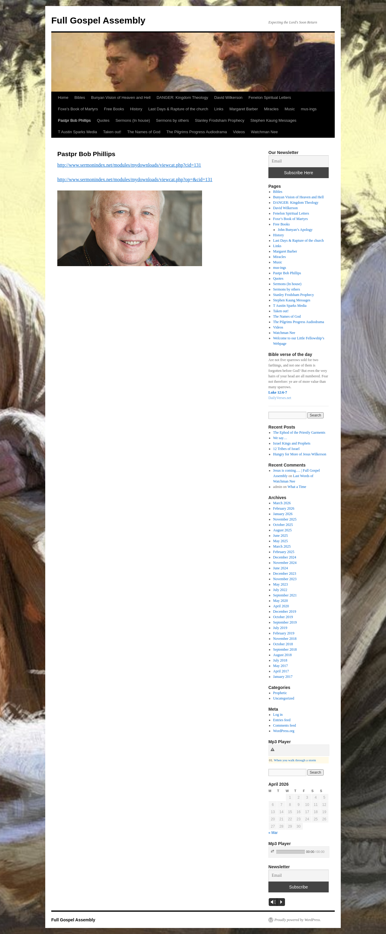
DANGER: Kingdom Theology (182, 97)
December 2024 (284, 557)
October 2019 (283, 617)
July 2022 (280, 590)
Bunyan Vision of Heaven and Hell (120, 97)
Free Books (114, 109)
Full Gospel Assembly (98, 20)
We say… (280, 438)
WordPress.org (283, 731)
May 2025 (280, 541)
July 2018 (280, 660)
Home (63, 97)
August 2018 (282, 655)
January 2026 (283, 514)
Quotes (103, 120)
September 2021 (285, 595)
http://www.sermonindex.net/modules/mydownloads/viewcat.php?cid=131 (129, 165)
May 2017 (280, 666)
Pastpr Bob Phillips (74, 120)
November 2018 (285, 639)
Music (290, 109)
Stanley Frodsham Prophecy (219, 120)
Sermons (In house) (132, 120)
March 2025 (282, 546)
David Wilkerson (228, 97)
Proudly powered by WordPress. (297, 920)
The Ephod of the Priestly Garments (299, 432)
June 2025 (280, 535)
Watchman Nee (264, 132)
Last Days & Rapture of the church (178, 109)
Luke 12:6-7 (277, 392)
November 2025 (285, 519)
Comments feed (284, 725)
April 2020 (281, 606)
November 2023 (285, 579)
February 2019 (283, 633)
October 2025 (283, 525)
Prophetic (280, 693)
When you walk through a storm (295, 760)
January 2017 (283, 677)
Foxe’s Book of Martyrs (78, 109)
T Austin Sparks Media (77, 132)
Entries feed (282, 720)
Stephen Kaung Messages (273, 120)
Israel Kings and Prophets (292, 443)
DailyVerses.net (279, 398)
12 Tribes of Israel (286, 449)
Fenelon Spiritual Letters (269, 97)
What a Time (296, 487)
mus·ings (309, 109)
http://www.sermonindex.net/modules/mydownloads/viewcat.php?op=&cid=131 (134, 179)
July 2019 (280, 628)
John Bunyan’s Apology (295, 230)
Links (218, 109)
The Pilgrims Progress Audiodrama (196, 132)
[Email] (298, 161)
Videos (239, 132)
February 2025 (283, 552)
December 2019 (284, 611)
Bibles (79, 97)
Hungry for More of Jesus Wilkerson (299, 454)
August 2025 (282, 530)
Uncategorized (283, 698)
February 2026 (283, 508)
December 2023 (284, 573)
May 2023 (280, 584)
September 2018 (285, 649)
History (136, 109)
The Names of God (143, 132)
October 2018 (283, 644)
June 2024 (280, 568)
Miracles (271, 109)
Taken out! (112, 132)
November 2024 (285, 563)
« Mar (273, 833)
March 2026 (282, 503)
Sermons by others (172, 120)
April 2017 (281, 671)
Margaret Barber (243, 109)
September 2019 (285, 622)
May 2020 (280, 601)
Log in (278, 714)
